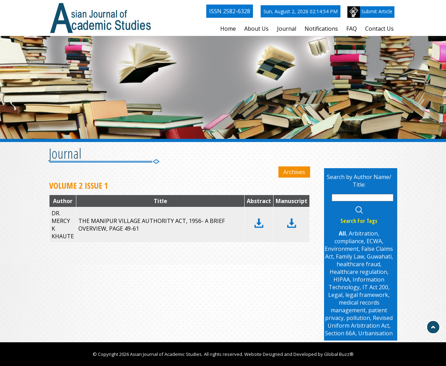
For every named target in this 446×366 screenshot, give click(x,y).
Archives (294, 172)
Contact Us (379, 28)
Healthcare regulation (358, 272)
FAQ (351, 28)
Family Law (350, 256)
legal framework (366, 295)
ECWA (374, 241)
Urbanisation (375, 333)
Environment (342, 249)
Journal (286, 28)
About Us (256, 28)
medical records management (355, 306)
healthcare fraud (358, 264)
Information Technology (357, 283)
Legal (335, 295)
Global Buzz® (339, 354)
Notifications (321, 28)
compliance (349, 241)
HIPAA (341, 279)
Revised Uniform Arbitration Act (360, 321)
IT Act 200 (375, 287)
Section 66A (340, 333)
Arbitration (363, 233)
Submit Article (369, 12)
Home (228, 28)
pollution (358, 318)
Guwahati (379, 256)
